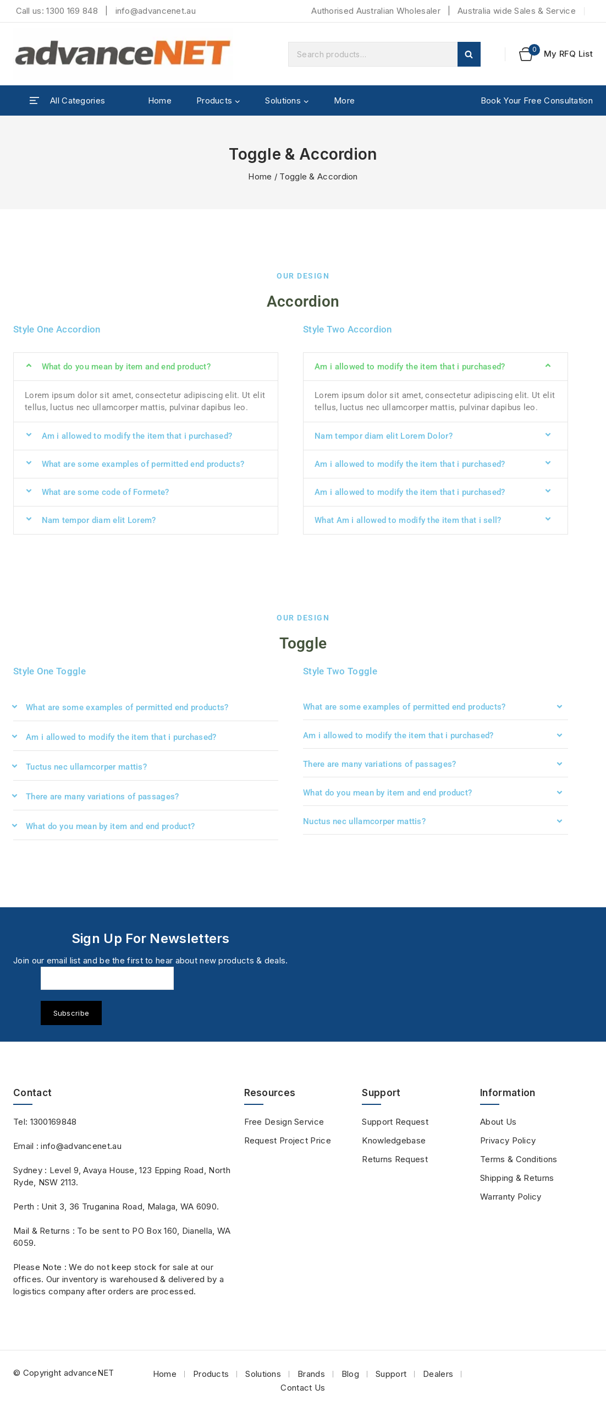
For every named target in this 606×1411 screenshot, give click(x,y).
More (344, 100)
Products (211, 1374)
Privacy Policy (508, 1140)
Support (391, 1374)
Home (160, 100)
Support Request (395, 1121)
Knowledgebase (394, 1140)
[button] (146, 366)
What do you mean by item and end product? (126, 367)
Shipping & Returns (517, 1178)
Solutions (263, 1374)
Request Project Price (287, 1140)
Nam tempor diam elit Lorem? (99, 520)
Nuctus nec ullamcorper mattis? (364, 821)
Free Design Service (284, 1121)
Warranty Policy (511, 1196)
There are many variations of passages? (102, 797)
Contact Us (302, 1387)
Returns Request (395, 1159)
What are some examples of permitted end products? (143, 464)
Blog (350, 1374)
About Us (498, 1121)
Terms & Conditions (518, 1159)
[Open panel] (67, 101)
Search (469, 54)
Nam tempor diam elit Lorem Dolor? (384, 436)
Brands (311, 1374)
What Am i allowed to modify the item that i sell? (408, 520)
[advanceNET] (123, 54)
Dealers (438, 1374)
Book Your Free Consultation (537, 100)
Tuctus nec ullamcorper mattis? (86, 767)
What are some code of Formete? (105, 492)
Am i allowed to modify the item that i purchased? (137, 436)
